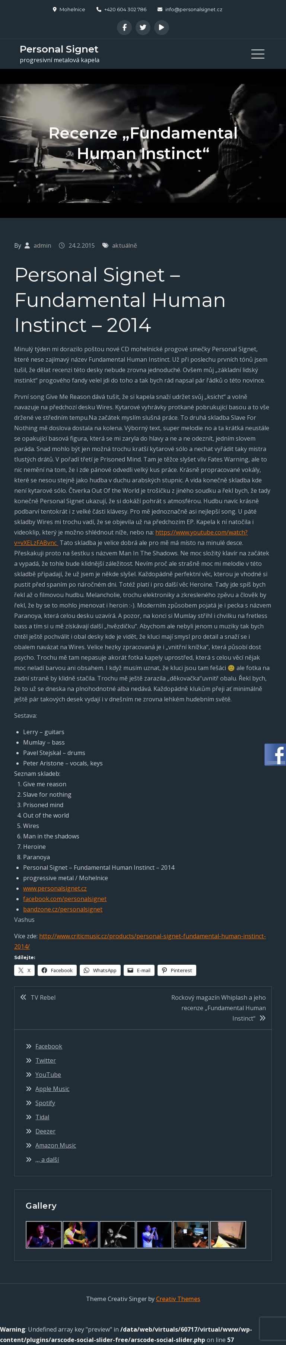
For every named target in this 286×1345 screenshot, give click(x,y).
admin (42, 245)
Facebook (48, 1046)
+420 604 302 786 (121, 9)
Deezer (45, 1131)
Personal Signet (59, 49)
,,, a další (47, 1159)
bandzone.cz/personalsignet (62, 909)
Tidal (42, 1117)
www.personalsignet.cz (55, 888)
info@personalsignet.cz (190, 9)
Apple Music (52, 1089)
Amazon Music (55, 1145)
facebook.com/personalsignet (65, 899)
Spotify (45, 1103)
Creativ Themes (178, 1299)
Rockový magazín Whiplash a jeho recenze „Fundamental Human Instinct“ (218, 1007)
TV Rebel (43, 997)
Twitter (45, 1060)
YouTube (48, 1074)
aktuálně (124, 245)
